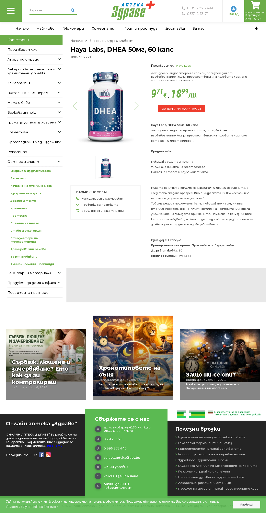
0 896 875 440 (198, 8)
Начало (22, 28)
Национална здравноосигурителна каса (209, 477)
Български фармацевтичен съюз (203, 443)
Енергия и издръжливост (111, 41)
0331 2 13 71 (195, 13)
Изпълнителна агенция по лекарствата (210, 437)
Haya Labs (183, 65)
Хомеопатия (104, 28)
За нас (198, 28)
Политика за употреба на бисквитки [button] (32, 506)
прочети (55, 446)
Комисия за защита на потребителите (210, 454)
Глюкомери (73, 28)
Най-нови (46, 28)
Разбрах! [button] (246, 504)
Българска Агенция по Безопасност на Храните (216, 466)
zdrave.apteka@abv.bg (117, 457)
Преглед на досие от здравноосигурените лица (216, 488)
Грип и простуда (140, 28)
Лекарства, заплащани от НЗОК (203, 483)
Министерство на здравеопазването (208, 448)
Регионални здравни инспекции (202, 471)
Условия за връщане (116, 476)
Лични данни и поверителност (114, 486)
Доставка (175, 28)
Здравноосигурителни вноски (201, 460)
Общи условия (111, 467)
